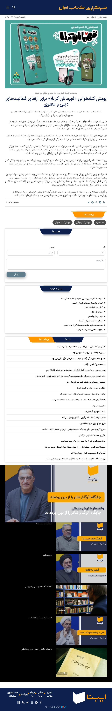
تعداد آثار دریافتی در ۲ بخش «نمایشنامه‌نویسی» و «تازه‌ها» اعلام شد (78, 399)
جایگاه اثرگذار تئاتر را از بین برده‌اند (73, 512)
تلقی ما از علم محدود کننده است (40, 617)
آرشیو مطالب (49, 694)
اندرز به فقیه (47, 555)
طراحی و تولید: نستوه (55, 706)
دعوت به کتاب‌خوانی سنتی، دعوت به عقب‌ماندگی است (82, 298)
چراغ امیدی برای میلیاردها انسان (92, 423)
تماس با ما (40, 694)
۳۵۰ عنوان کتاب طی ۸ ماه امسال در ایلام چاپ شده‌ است (83, 441)
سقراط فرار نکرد (97, 312)
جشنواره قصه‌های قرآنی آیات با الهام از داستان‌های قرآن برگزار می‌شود (78, 358)
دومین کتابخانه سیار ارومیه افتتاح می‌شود (89, 352)
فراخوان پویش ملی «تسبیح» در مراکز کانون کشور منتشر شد (82, 394)
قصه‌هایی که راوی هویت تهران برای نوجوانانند (88, 453)
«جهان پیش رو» (99, 405)
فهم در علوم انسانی (95, 316)
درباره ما (32, 694)
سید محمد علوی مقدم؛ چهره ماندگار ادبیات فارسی (83, 325)
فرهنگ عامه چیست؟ (44, 523)
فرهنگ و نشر (91, 17)
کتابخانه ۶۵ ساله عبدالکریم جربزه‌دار (38, 586)
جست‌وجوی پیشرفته (12, 694)
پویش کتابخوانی (83, 222)
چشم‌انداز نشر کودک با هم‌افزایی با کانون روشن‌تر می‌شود (83, 417)
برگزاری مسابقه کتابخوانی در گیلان (92, 435)
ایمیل (52, 247)
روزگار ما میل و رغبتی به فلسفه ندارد (91, 388)
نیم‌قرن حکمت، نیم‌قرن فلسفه (91, 320)
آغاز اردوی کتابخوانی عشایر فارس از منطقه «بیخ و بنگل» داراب (81, 346)
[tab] (68, 339)
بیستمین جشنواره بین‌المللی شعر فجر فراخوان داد (86, 382)
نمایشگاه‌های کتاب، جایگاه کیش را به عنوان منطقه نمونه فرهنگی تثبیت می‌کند (75, 447)
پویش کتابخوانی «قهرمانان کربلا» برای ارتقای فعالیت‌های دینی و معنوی (56, 101)
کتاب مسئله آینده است (94, 307)
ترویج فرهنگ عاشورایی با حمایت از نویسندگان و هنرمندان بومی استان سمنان (75, 458)
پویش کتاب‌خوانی (62, 222)
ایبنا (83, 8)
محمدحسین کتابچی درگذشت (94, 364)
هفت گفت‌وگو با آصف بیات (95, 411)
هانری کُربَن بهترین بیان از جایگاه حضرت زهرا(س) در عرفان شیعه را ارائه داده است (73, 429)
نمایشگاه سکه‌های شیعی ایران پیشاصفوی (36, 649)
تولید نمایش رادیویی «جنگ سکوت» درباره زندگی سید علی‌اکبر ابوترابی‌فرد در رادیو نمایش (70, 376)
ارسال (16, 274)
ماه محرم (100, 222)
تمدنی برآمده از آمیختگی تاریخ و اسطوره (87, 303)
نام (104, 247)
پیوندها (24, 694)
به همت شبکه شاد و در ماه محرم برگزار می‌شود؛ (56, 93)
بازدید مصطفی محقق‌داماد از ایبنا (90, 329)
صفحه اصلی (103, 17)
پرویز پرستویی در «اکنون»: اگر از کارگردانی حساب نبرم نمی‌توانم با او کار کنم (75, 370)
